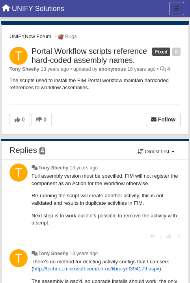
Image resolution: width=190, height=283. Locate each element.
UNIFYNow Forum (30, 36)
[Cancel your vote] (179, 236)
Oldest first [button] (156, 151)
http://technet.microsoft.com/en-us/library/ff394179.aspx (96, 269)
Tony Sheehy (24, 69)
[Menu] (176, 8)
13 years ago (84, 168)
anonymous (112, 69)
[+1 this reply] (168, 236)
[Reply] (152, 236)
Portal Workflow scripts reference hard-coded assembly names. (89, 55)
